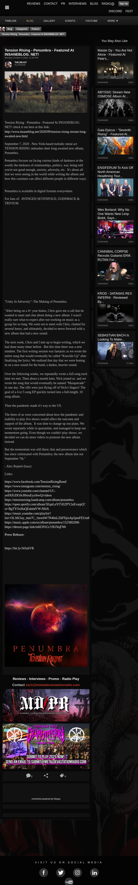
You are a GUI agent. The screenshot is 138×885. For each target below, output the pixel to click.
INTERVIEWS (77, 3)
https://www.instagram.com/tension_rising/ (33, 486)
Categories (21, 29)
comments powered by (46, 799)
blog (30, 20)
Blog (9, 29)
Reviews (20, 679)
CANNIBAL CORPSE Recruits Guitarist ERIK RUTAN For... (114, 256)
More (113, 20)
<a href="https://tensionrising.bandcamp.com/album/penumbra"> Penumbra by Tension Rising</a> (46, 569)
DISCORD (115, 11)
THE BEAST (21, 62)
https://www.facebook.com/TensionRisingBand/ (36, 481)
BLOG (94, 3)
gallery (49, 20)
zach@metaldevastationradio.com (53, 685)
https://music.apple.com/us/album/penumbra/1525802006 (42, 522)
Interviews (37, 679)
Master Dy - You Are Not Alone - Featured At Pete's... (115, 54)
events (70, 20)
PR (63, 3)
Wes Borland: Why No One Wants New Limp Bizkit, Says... (113, 214)
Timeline (11, 20)
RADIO (106, 3)
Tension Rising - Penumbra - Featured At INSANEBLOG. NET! (33, 34)
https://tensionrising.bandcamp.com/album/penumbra (39, 500)
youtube (91, 20)
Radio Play (70, 679)
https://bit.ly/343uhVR (19, 548)
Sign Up (124, 4)
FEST (129, 11)
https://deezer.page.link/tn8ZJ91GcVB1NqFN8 (35, 527)
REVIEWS (33, 3)
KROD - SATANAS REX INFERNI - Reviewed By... (115, 298)
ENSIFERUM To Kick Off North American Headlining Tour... (115, 172)
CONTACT (51, 3)
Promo (54, 679)
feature (35, 29)
